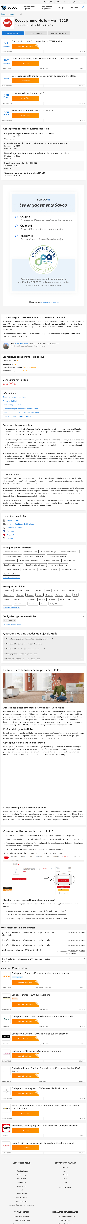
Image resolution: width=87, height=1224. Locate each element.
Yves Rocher (30, 599)
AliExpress (38, 591)
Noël (21, 1190)
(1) (36, 33)
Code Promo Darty (69, 561)
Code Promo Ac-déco (11, 569)
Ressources (65, 1220)
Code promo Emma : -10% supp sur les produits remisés (40, 973)
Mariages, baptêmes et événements (21, 1205)
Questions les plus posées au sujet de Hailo (20, 409)
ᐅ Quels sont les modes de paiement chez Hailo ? (24, 649)
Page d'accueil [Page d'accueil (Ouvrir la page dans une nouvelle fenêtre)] (11, 520)
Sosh (75, 595)
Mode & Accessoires (21, 1216)
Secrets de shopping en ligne (14, 397)
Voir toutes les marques (11, 578)
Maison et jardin (9, 620)
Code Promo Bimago (48, 552)
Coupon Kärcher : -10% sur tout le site (31, 994)
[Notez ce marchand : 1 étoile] (4, 383)
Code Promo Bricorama (12, 556)
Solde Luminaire (29, 569)
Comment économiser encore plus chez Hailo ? (21, 412)
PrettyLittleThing (55, 604)
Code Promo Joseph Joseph (35, 565)
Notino (62, 599)
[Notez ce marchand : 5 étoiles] (15, 383)
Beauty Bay (72, 599)
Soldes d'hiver (22, 1186)
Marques (12, 14)
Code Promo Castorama (28, 561)
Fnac (63, 591)
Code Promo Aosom (30, 552)
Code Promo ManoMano (50, 561)
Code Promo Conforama (58, 565)
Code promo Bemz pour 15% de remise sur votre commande (42, 1016)
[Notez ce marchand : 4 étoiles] (12, 383)
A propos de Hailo (10, 401)
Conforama (33, 604)
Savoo (3, 14)
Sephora (19, 591)
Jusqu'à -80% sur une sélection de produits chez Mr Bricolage (43, 1142)
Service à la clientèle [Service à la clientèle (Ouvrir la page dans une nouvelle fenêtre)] (13, 527)
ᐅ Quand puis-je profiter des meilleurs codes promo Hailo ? (28, 639)
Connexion (82, 2)
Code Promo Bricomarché (69, 552)
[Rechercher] (83, 8)
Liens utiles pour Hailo (12, 405)
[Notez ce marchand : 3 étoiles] (9, 383)
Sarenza (20, 595)
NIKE (56, 591)
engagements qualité (50, 302)
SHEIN (48, 591)
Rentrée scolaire (21, 1194)
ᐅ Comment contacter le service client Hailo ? (22, 659)
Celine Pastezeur (21, 344)
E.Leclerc (52, 599)
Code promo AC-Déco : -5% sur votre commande (36, 1051)
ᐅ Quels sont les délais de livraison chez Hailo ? (23, 644)
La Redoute (8, 591)
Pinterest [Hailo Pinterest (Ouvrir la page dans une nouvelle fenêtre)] (8, 535)
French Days (21, 1179)
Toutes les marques (65, 1187)
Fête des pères (21, 1201)
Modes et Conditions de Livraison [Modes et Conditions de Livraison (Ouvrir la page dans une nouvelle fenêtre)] (18, 524)
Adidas (71, 591)
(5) (12, 33)
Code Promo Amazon (11, 552)
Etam (68, 595)
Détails (82, 51)
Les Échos (7, 604)
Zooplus (7, 599)
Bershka (49, 595)
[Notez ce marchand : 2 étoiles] (7, 383)
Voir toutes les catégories (12, 624)
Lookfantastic (20, 604)
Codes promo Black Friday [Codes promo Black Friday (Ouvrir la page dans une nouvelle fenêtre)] (65, 1216)
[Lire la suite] (83, 616)
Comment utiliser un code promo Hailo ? (19, 416)
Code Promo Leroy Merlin (13, 565)
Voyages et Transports (22, 1220)
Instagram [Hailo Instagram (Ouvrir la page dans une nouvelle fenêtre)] (9, 538)
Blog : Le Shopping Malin (52, 2)
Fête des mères (21, 1197)
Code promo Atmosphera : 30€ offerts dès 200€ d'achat (40, 1088)
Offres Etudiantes (21, 1171)
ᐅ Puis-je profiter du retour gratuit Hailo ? (21, 654)
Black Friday (21, 1175)
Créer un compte (70, 2)
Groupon (30, 595)
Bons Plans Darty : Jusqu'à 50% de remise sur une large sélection (45, 1125)
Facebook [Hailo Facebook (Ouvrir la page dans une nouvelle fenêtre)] (8, 531)
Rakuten (59, 595)
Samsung (42, 599)
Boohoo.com (8, 595)
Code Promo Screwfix (68, 569)
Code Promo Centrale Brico (34, 556)
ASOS (28, 591)
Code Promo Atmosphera (48, 569)
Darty (80, 591)
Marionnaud (17, 599)
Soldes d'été (21, 1182)
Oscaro (43, 604)
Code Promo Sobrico (11, 574)
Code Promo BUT (10, 561)
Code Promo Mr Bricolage (57, 556)
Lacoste (39, 595)
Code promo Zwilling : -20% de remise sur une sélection (40, 1033)
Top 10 (21, 1167)
